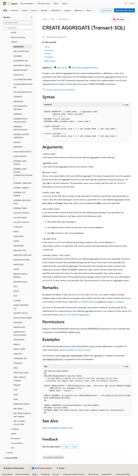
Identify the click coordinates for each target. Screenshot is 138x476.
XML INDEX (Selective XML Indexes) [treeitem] (22, 415)
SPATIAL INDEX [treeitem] (19, 349)
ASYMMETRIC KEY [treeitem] (20, 60)
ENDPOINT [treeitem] (17, 147)
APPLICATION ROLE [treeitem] (21, 51)
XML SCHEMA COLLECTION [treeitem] (19, 423)
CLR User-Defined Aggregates (76, 314)
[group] (86, 392)
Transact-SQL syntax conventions (60, 89)
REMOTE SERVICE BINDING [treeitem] (20, 275)
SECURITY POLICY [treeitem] (20, 313)
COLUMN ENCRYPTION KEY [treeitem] (22, 86)
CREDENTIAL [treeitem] (18, 101)
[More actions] (129, 19)
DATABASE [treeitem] (17, 114)
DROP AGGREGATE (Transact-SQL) (57, 427)
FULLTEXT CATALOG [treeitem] (21, 213)
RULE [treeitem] (15, 296)
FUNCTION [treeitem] (17, 227)
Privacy (55, 474)
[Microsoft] (4, 3)
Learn (45, 19)
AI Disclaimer (7, 474)
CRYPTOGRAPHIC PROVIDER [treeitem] (20, 108)
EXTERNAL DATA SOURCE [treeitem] (19, 162)
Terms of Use (93, 474)
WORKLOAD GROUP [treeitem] (21, 404)
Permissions (49, 57)
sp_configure (118, 301)
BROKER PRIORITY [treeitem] (20, 70)
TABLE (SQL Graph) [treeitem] (21, 372)
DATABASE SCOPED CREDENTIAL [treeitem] (21, 136)
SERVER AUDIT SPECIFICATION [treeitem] (19, 333)
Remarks (47, 53)
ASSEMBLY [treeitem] (17, 56)
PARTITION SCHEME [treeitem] (21, 260)
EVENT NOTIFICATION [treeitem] (22, 151)
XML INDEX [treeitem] (18, 408)
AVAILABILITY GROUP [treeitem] (22, 65)
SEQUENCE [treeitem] (17, 322)
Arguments (48, 50)
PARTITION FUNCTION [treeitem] (22, 255)
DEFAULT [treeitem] (17, 142)
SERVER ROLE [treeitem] (18, 339)
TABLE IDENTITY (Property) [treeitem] (19, 379)
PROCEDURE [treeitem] (18, 264)
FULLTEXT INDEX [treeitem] (20, 217)
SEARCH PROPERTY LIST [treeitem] (21, 307)
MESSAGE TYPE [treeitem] (19, 250)
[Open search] (125, 3)
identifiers (121, 183)
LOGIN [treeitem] (16, 241)
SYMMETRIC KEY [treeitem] (20, 358)
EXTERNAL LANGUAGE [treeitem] (22, 183)
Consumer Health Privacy (73, 474)
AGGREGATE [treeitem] (18, 46)
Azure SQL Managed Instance (85, 67)
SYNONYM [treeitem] (17, 363)
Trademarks (106, 474)
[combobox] (17, 23)
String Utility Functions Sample (76, 349)
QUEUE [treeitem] (16, 269)
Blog (34, 474)
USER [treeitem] (15, 394)
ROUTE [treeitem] (16, 291)
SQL (53, 19)
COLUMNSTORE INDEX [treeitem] (22, 79)
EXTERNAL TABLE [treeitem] (20, 208)
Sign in (132, 3)
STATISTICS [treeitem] (17, 354)
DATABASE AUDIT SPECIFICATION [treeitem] (20, 120)
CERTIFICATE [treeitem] (18, 75)
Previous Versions (22, 474)
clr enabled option (86, 301)
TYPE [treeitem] (15, 390)
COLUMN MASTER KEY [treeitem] (22, 92)
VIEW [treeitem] (15, 399)
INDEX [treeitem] (15, 231)
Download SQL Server (124, 10)
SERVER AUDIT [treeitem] (19, 327)
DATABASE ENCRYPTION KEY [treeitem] (20, 128)
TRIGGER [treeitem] (16, 385)
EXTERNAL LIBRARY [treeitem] (21, 187)
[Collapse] (31, 17)
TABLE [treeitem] (15, 368)
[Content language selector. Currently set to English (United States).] (14, 468)
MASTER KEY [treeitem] (18, 245)
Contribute (45, 474)
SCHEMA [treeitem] (17, 300)
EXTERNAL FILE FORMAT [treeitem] (19, 194)
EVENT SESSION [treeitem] (19, 156)
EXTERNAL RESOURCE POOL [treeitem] (22, 202)
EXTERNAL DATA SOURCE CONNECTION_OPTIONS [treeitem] (22, 174)
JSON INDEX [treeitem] (18, 236)
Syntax (47, 47)
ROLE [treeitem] (15, 286)
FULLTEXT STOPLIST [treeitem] (21, 222)
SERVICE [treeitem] (16, 344)
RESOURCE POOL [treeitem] (20, 282)
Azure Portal (107, 10)
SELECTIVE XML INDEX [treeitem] (22, 318)
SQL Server (63, 19)
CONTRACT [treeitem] (17, 96)
